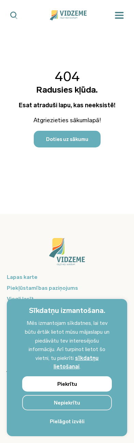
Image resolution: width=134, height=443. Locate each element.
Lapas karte (22, 277)
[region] (67, 367)
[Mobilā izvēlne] (119, 15)
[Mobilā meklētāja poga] (14, 15)
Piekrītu (67, 384)
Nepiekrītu (67, 403)
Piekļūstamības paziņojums (42, 288)
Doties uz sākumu (67, 139)
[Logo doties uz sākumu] (67, 255)
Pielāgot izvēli (67, 421)
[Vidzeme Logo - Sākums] (67, 15)
